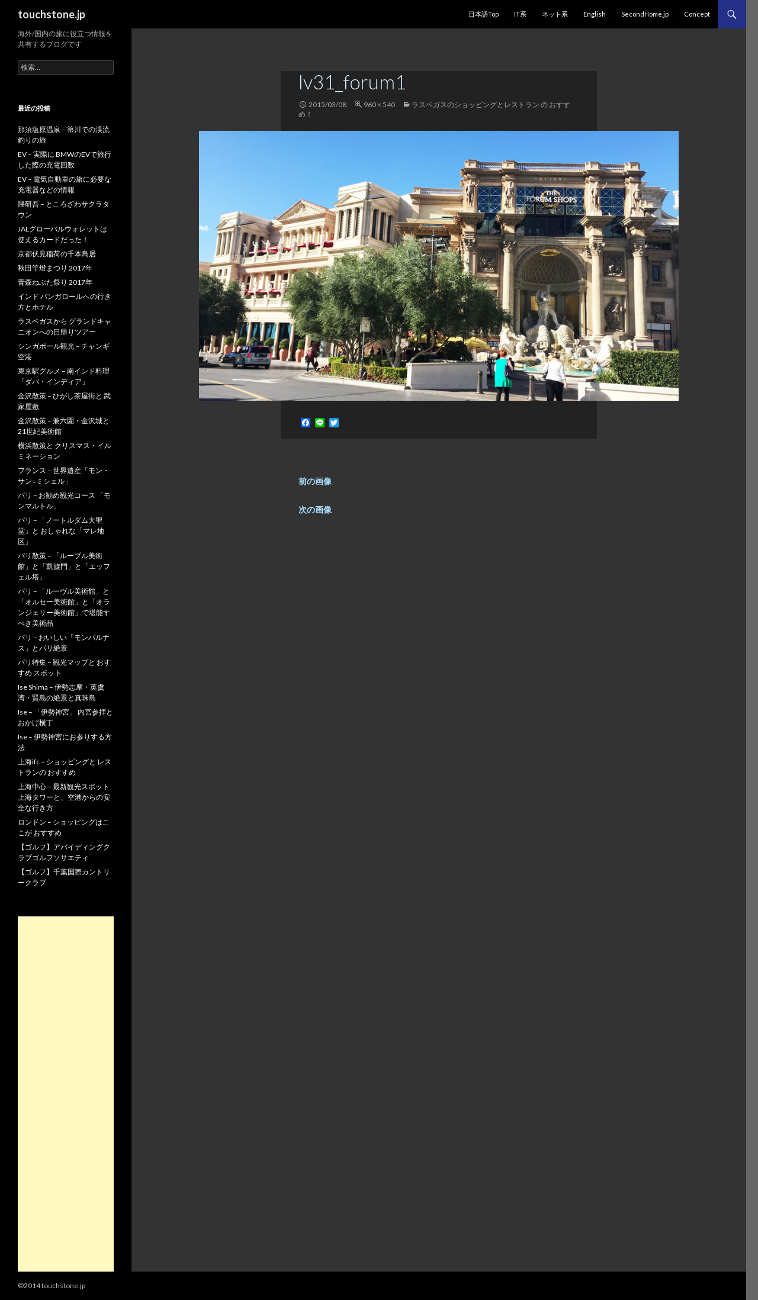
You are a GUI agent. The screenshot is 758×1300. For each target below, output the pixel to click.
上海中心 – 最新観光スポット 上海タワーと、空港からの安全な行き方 (64, 797)
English (594, 14)
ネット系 (555, 14)
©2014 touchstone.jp (51, 1285)
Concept (697, 14)
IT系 (520, 14)
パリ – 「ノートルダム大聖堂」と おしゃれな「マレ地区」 (61, 531)
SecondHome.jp (645, 14)
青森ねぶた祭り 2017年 (55, 282)
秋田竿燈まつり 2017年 (55, 267)
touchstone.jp (51, 14)
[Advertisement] (66, 1094)
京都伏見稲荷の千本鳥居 (57, 253)
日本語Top (483, 14)
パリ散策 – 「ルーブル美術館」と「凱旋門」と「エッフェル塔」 (64, 566)
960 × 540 (379, 104)
